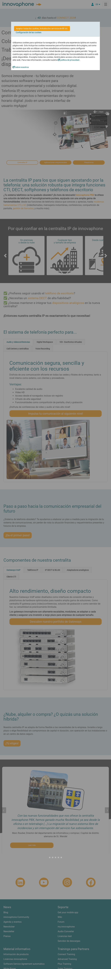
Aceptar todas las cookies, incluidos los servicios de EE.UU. (42, 28)
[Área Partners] (92, 4)
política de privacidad (68, 60)
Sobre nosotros (21, 67)
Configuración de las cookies (28, 32)
